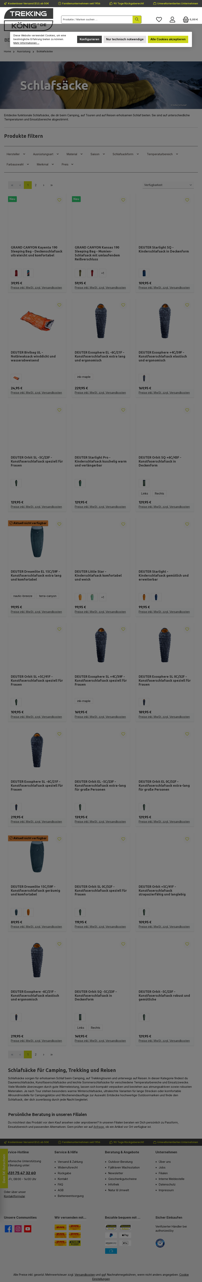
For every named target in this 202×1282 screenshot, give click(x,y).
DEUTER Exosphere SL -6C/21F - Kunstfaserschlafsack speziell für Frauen (37, 785)
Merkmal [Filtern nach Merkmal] (45, 164)
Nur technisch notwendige (125, 39)
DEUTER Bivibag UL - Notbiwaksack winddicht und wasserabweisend (33, 356)
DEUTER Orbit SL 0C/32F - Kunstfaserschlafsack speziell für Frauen (101, 890)
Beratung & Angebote (122, 1152)
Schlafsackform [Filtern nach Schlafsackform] (126, 154)
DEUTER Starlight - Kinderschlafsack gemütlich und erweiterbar (164, 575)
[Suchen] (137, 19)
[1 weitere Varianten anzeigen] (102, 273)
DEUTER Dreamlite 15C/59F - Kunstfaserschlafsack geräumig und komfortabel (35, 890)
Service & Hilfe (66, 1152)
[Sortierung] (168, 185)
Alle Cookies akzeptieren (168, 39)
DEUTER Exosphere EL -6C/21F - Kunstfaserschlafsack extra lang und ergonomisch (100, 356)
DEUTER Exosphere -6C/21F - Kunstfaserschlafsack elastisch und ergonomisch (35, 995)
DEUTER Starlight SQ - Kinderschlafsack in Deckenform (164, 249)
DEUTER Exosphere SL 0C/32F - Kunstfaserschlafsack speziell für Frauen (165, 680)
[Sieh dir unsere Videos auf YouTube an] (27, 1228)
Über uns (165, 1161)
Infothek (113, 1184)
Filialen (163, 1173)
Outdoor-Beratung (120, 1161)
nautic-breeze (22, 596)
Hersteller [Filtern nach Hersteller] (16, 154)
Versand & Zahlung (70, 1161)
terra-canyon (47, 596)
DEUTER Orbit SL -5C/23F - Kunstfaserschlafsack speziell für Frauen (37, 461)
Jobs (162, 1167)
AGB (61, 1190)
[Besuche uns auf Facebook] (8, 1228)
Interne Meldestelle (171, 1179)
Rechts (159, 493)
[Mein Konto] (172, 19)
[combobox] (97, 19)
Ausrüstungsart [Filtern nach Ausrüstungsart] (46, 154)
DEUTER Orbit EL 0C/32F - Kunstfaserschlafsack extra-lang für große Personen (164, 785)
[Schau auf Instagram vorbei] (18, 1228)
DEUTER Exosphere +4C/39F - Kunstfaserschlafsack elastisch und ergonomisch (163, 356)
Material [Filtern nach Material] (75, 154)
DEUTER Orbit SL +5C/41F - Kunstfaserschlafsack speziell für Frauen (37, 680)
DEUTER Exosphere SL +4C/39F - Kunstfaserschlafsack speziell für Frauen (101, 680)
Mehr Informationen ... (26, 42)
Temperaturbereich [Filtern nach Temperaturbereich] (163, 154)
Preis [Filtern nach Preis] (68, 164)
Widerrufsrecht (68, 1167)
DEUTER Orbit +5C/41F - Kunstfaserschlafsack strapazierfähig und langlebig (162, 890)
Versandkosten (85, 1274)
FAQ (60, 1184)
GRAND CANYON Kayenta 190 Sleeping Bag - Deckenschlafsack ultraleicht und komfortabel (36, 251)
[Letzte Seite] (51, 185)
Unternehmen (166, 1152)
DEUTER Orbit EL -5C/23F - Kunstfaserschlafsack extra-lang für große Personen (100, 785)
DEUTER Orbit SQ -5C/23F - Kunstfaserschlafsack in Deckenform (96, 995)
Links (144, 493)
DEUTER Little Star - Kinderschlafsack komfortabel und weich (98, 575)
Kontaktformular (14, 1196)
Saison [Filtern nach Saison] (98, 154)
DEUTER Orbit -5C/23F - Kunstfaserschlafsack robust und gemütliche (164, 995)
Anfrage (99, 1126)
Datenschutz (167, 1184)
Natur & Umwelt (118, 1190)
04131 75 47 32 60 (20, 1173)
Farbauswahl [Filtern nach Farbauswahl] (18, 164)
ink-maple (84, 376)
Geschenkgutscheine (122, 1179)
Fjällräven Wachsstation (124, 1167)
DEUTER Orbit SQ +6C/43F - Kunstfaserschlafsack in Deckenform (160, 461)
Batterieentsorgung (71, 1196)
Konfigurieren (89, 39)
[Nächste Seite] (44, 185)
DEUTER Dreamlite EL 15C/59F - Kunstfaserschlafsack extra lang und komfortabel (36, 575)
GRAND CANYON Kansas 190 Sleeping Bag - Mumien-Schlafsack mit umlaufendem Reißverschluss (97, 253)
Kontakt (63, 1179)
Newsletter (115, 1173)
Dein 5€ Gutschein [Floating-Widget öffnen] (4, 1168)
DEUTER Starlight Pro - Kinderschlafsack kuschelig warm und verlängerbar (101, 461)
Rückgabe (64, 1173)
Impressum (166, 1190)
